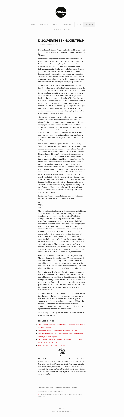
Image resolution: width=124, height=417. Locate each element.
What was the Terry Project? (62, 29)
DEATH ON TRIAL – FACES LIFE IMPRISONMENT (50, 392)
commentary (58, 387)
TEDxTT (79, 24)
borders (52, 387)
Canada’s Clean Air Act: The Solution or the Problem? (58, 331)
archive (47, 387)
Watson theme (55, 411)
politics (69, 387)
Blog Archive (89, 24)
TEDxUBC (33, 24)
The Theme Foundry (67, 411)
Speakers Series (67, 24)
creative (64, 387)
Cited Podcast (44, 24)
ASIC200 (55, 24)
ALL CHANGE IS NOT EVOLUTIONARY (52, 345)
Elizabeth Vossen (45, 44)
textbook (74, 387)
